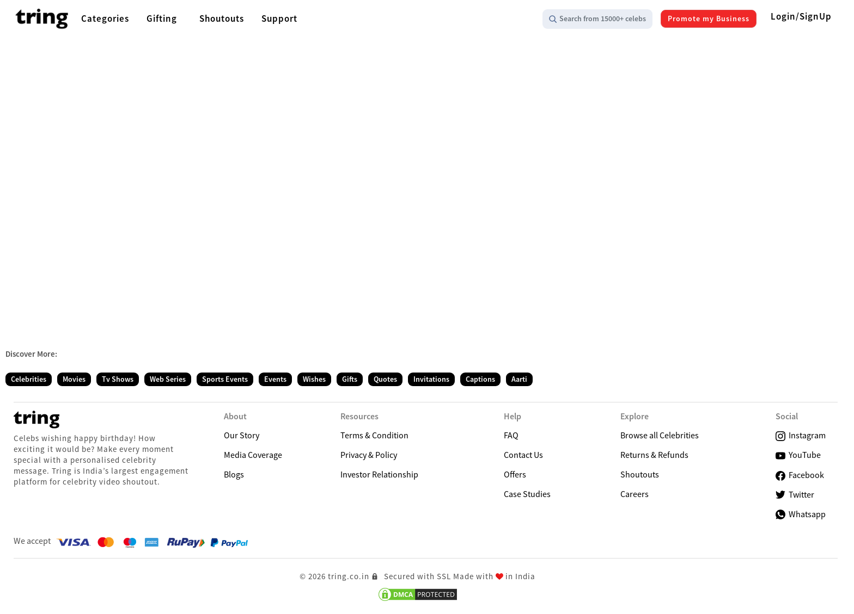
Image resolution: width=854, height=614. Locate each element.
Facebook (800, 475)
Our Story (241, 435)
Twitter (795, 494)
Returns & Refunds (654, 454)
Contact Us (523, 454)
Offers (515, 474)
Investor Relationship (379, 474)
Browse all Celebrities (659, 435)
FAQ (511, 435)
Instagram (801, 435)
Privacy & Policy (368, 454)
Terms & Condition (374, 435)
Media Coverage (253, 454)
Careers (634, 493)
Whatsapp (801, 513)
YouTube (798, 455)
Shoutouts (639, 474)
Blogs (234, 474)
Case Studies (527, 493)
